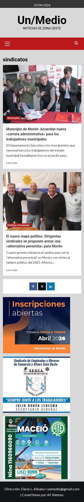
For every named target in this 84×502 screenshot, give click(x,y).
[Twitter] (42, 286)
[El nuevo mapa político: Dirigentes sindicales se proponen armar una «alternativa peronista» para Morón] (42, 201)
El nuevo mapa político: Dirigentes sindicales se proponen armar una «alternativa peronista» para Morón (34, 241)
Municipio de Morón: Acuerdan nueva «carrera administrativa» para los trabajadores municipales (36, 134)
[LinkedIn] (51, 286)
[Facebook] (33, 286)
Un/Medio (42, 20)
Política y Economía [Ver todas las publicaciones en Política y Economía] (18, 225)
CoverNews (31, 495)
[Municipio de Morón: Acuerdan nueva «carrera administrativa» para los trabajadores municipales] (42, 94)
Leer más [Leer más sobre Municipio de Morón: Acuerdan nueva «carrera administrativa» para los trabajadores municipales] (11, 162)
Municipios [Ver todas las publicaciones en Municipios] (14, 118)
